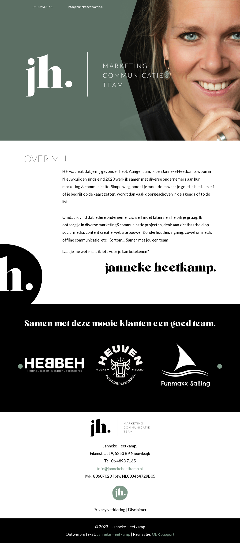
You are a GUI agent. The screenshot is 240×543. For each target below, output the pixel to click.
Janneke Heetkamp (113, 534)
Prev (20, 366)
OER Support (163, 534)
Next (219, 366)
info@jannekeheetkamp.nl (120, 468)
